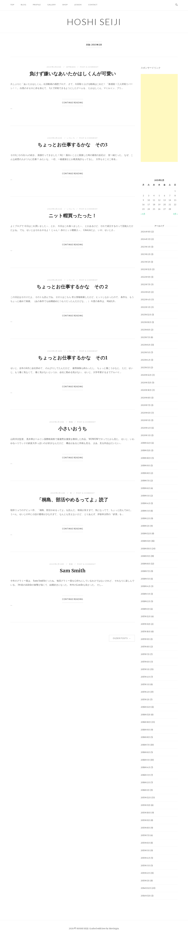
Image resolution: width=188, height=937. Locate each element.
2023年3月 (146, 247)
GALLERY (51, 5)
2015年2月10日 (57, 564)
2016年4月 (145, 767)
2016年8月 (145, 737)
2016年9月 (145, 730)
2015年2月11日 (58, 493)
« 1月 (143, 214)
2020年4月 (146, 428)
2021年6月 (145, 345)
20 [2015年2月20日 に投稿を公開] (164, 204)
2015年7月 (145, 835)
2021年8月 (145, 329)
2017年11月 (145, 624)
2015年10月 (146, 812)
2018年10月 (146, 548)
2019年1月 (145, 526)
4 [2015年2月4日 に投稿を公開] (154, 195)
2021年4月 (145, 360)
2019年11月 (146, 450)
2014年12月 (146, 888)
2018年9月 (145, 556)
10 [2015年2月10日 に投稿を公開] (148, 200)
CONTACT (92, 5)
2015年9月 (145, 820)
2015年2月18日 (55, 351)
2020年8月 (146, 397)
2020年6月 (146, 413)
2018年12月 (146, 533)
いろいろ (71, 138)
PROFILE (37, 5)
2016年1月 (145, 790)
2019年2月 (145, 518)
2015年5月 (145, 850)
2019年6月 (145, 488)
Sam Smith (72, 571)
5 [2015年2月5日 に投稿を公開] (159, 195)
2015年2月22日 (55, 138)
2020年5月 (146, 420)
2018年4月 (145, 586)
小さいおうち (72, 429)
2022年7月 (145, 284)
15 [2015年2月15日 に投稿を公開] (175, 200)
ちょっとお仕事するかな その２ (73, 287)
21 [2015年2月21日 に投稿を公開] (170, 204)
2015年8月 (145, 828)
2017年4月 (145, 677)
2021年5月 (145, 352)
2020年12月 (146, 375)
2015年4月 (145, 858)
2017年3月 (145, 684)
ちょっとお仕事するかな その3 (73, 145)
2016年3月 (145, 775)
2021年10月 (146, 322)
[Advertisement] (159, 118)
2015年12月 (146, 797)
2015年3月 (145, 865)
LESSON (78, 5)
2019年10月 (146, 458)
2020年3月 (146, 435)
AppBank (71, 67)
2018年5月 (145, 579)
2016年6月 (145, 752)
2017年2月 (145, 692)
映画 (71, 422)
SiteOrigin (114, 928)
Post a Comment (89, 67)
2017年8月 (145, 646)
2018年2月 (145, 601)
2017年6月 (145, 662)
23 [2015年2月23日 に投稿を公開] (143, 209)
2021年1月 (145, 367)
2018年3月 (145, 594)
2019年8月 (145, 473)
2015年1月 (145, 880)
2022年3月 (146, 307)
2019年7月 (145, 480)
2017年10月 (146, 631)
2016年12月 (146, 707)
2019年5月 (145, 496)
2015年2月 (145, 873)
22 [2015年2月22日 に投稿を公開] (175, 204)
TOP (12, 5)
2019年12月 (146, 443)
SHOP (65, 5)
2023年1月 (145, 262)
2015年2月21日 (55, 209)
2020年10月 (146, 390)
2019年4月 (145, 503)
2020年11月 (146, 382)
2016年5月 (145, 760)
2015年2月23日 (54, 67)
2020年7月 (146, 405)
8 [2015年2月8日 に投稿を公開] (175, 195)
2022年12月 (146, 269)
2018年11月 (146, 541)
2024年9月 (146, 231)
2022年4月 (146, 299)
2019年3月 (145, 511)
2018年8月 (145, 563)
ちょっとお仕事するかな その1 (72, 358)
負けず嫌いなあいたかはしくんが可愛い (72, 74)
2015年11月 (146, 805)
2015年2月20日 (55, 280)
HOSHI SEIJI (94, 21)
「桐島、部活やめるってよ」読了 (72, 500)
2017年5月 (145, 669)
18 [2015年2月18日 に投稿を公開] (154, 204)
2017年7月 (145, 654)
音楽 (71, 564)
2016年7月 (145, 745)
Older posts (122, 638)
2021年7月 (145, 337)
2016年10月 (146, 722)
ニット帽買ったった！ (73, 216)
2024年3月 (146, 239)
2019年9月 (145, 465)
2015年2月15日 (57, 422)
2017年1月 (145, 699)
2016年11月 (146, 714)
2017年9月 (145, 639)
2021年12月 (146, 314)
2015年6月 (145, 843)
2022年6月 (146, 292)
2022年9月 (146, 277)
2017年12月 (146, 616)
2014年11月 (146, 896)
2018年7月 (145, 571)
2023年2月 (146, 254)
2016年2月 (145, 782)
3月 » (175, 214)
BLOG (23, 5)
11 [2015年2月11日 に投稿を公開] (154, 200)
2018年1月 (145, 609)
